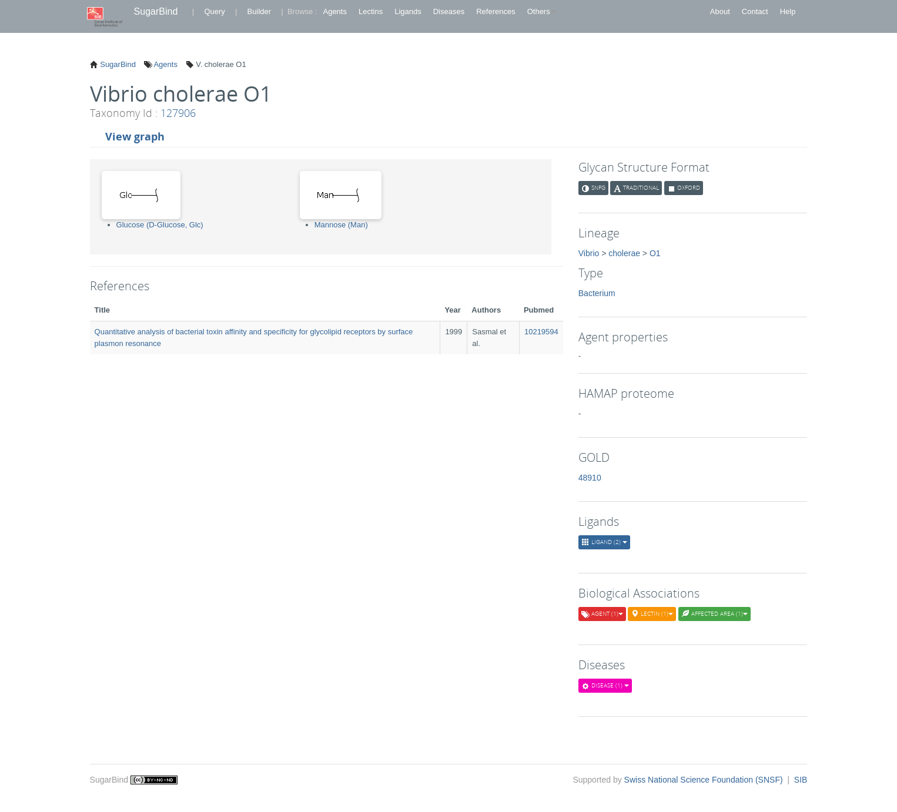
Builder (259, 11)
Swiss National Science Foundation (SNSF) (704, 779)
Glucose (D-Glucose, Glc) (159, 224)
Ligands (407, 11)
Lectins (371, 11)
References (495, 11)
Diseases (448, 11)
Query (214, 11)
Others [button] (541, 11)
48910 (589, 477)
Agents (334, 11)
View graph (135, 136)
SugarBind (156, 11)
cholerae (624, 253)
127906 (178, 113)
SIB (801, 779)
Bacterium (596, 293)
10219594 (541, 331)
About (720, 11)
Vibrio (589, 253)
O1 (655, 253)
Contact (755, 11)
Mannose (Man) (341, 224)
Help (788, 11)
